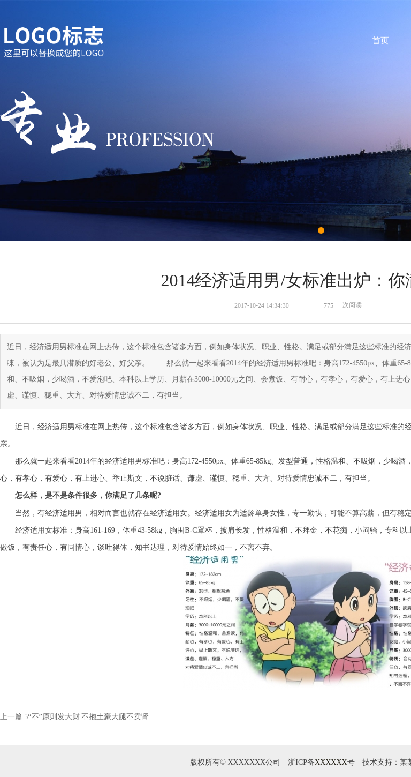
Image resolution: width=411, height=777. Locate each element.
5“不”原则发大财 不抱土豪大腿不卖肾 (86, 717)
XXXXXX (331, 762)
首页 (380, 40)
